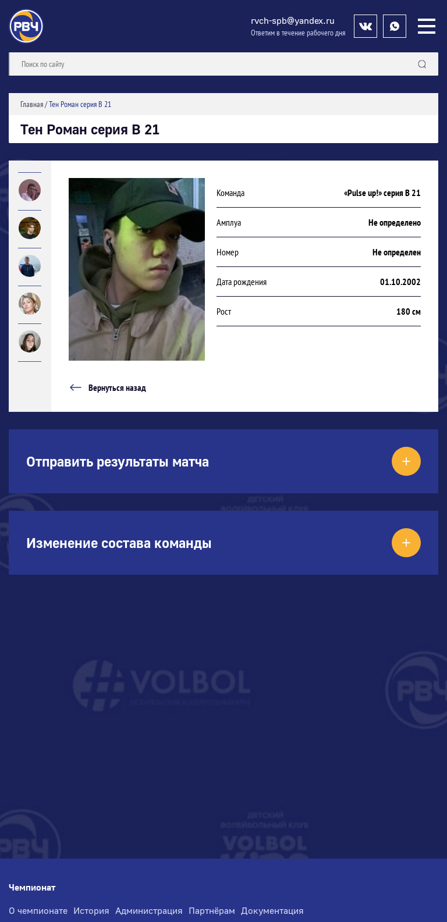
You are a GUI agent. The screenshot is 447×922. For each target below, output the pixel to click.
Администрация (149, 910)
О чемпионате (38, 910)
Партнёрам (212, 910)
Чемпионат (32, 887)
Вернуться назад (107, 387)
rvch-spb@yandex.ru (293, 20)
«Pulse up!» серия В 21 (382, 192)
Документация (272, 910)
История (91, 910)
